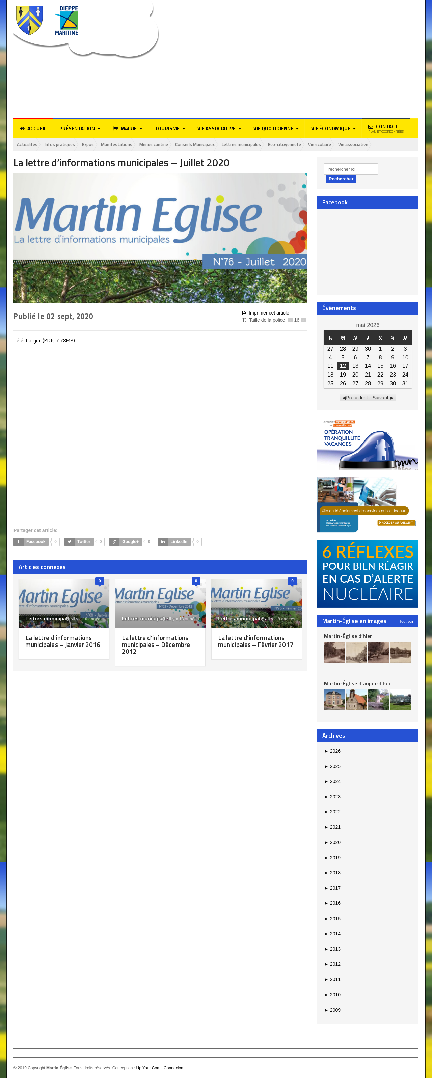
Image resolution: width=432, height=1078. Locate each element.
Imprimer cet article (265, 313)
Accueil (33, 128)
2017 (332, 888)
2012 (332, 964)
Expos (95, 144)
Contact (386, 128)
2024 (332, 781)
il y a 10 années (84, 619)
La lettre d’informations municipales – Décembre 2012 (157, 644)
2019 (332, 858)
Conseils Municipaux (212, 144)
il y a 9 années (278, 619)
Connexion (173, 1068)
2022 (332, 812)
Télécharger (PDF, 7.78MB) (44, 340)
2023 (332, 797)
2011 (332, 979)
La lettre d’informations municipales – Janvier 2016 (59, 644)
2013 (332, 949)
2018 (332, 873)
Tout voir (406, 621)
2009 (332, 1010)
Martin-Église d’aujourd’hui (357, 684)
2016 (332, 903)
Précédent (357, 398)
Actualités (28, 144)
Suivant (380, 398)
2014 (332, 934)
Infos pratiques (64, 144)
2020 (332, 842)
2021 (332, 827)
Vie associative (385, 144)
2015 (332, 919)
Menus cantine (167, 144)
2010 (332, 994)
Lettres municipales (263, 144)
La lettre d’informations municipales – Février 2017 (252, 644)
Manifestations (126, 144)
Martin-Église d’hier (348, 636)
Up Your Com (148, 1068)
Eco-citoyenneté (311, 144)
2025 (332, 766)
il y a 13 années (180, 619)
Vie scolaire (349, 144)
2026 (332, 751)
